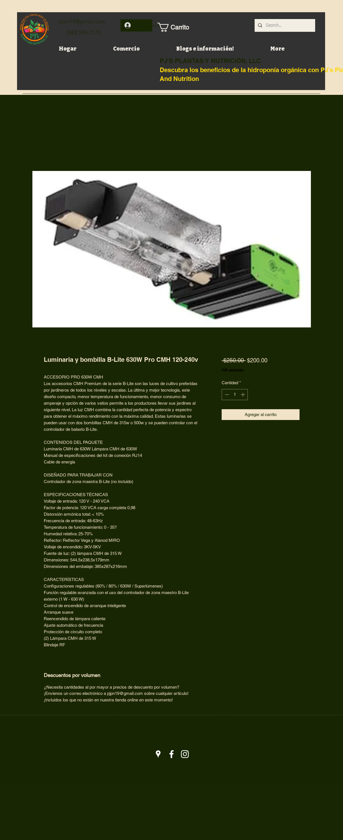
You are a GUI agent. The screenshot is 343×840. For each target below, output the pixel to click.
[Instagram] (185, 754)
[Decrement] (226, 394)
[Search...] (284, 25)
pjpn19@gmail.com (82, 21)
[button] (175, 27)
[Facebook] (171, 754)
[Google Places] (158, 754)
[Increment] (243, 394)
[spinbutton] (235, 394)
